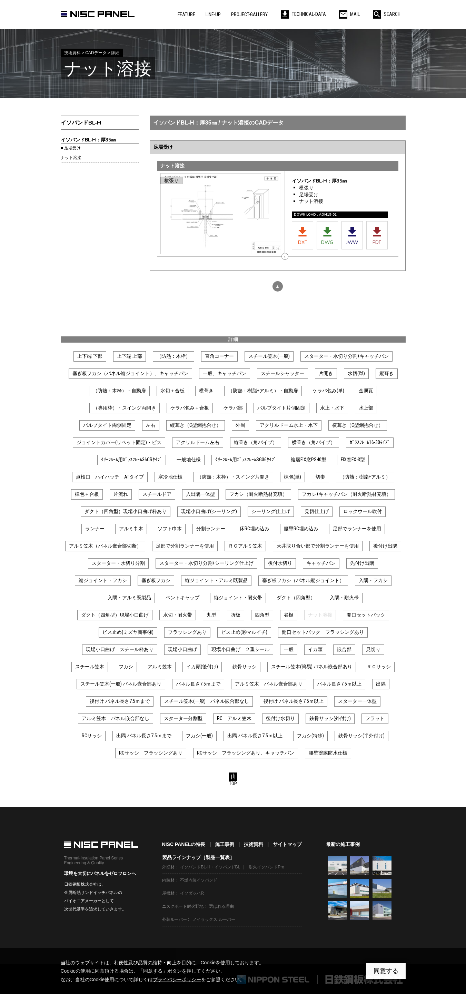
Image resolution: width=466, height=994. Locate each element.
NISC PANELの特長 (184, 844)
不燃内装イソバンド (198, 880)
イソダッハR (192, 893)
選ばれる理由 (221, 906)
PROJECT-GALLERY (249, 14)
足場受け (308, 194)
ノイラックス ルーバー (213, 919)
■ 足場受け (71, 148)
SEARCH (386, 14)
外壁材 (168, 867)
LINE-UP (213, 14)
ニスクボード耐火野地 (183, 906)
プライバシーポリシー (177, 979)
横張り (306, 188)
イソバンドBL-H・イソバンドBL (210, 867)
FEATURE (186, 14)
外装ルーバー (174, 919)
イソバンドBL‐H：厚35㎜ (88, 140)
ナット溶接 (71, 157)
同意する (386, 970)
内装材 (168, 880)
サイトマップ (287, 844)
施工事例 (224, 844)
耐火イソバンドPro (266, 867)
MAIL (349, 14)
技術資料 (253, 844)
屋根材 (168, 893)
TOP (233, 779)
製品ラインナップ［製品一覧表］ (198, 857)
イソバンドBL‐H (81, 123)
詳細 (233, 339)
